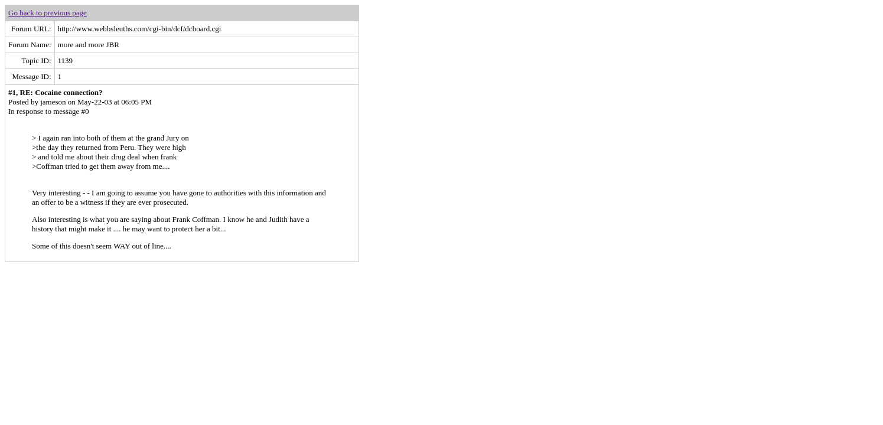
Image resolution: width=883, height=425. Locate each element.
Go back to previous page (47, 12)
